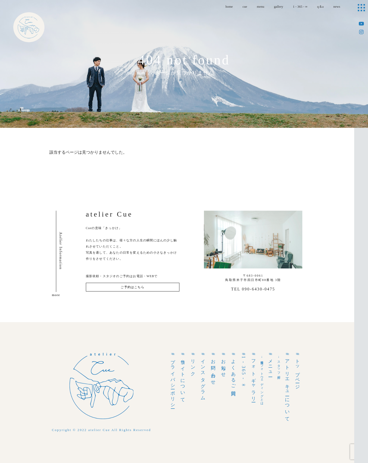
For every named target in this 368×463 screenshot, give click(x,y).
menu (260, 6)
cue (245, 6)
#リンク (192, 363)
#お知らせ (223, 364)
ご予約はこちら (132, 287)
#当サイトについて (182, 377)
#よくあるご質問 (233, 371)
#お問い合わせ (213, 368)
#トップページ (297, 370)
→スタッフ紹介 (279, 364)
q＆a (320, 6)
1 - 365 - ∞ (300, 6)
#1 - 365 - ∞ (243, 370)
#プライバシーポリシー (172, 380)
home (229, 6)
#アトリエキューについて (287, 386)
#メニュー (270, 364)
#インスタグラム (202, 376)
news (336, 6)
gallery (278, 6)
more (56, 295)
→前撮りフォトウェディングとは (262, 379)
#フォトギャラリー (253, 377)
